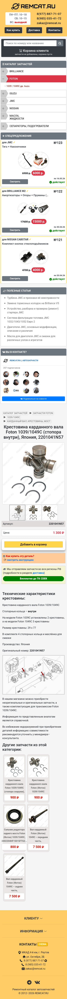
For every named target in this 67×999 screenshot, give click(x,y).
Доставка (34, 30)
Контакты (54, 30)
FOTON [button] (14, 78)
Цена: (6, 532)
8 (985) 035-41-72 (35, 964)
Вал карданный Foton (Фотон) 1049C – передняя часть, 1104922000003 (38, 837)
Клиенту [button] (33, 918)
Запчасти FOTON (43, 413)
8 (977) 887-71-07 (35, 960)
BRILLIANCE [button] (17, 71)
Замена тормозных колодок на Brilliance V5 (33, 303)
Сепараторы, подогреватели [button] (29, 126)
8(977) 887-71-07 (49, 14)
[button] (61, 473)
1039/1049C (13, 417)
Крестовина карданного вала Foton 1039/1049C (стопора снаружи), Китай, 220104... (14, 788)
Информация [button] (33, 931)
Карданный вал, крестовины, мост (28, 421)
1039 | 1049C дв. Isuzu (17, 86)
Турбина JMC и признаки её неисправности (33, 297)
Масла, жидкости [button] (17, 117)
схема (42, 944)
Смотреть (15, 181)
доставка (38, 572)
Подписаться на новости (33, 399)
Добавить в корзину (33, 544)
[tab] (33, 71)
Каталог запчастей (15, 413)
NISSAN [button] (14, 108)
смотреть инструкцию (20, 559)
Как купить (13, 30)
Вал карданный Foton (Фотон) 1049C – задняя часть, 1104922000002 (14, 886)
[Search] (30, 43)
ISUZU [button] (13, 93)
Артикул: (8, 523)
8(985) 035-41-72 (49, 18)
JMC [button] (12, 100)
